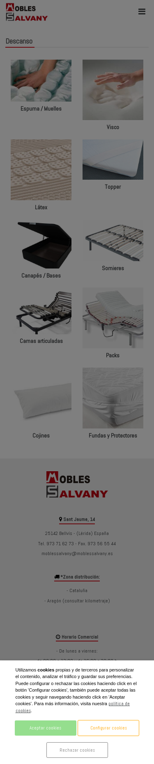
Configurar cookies (108, 728)
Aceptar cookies (45, 728)
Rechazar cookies (77, 750)
